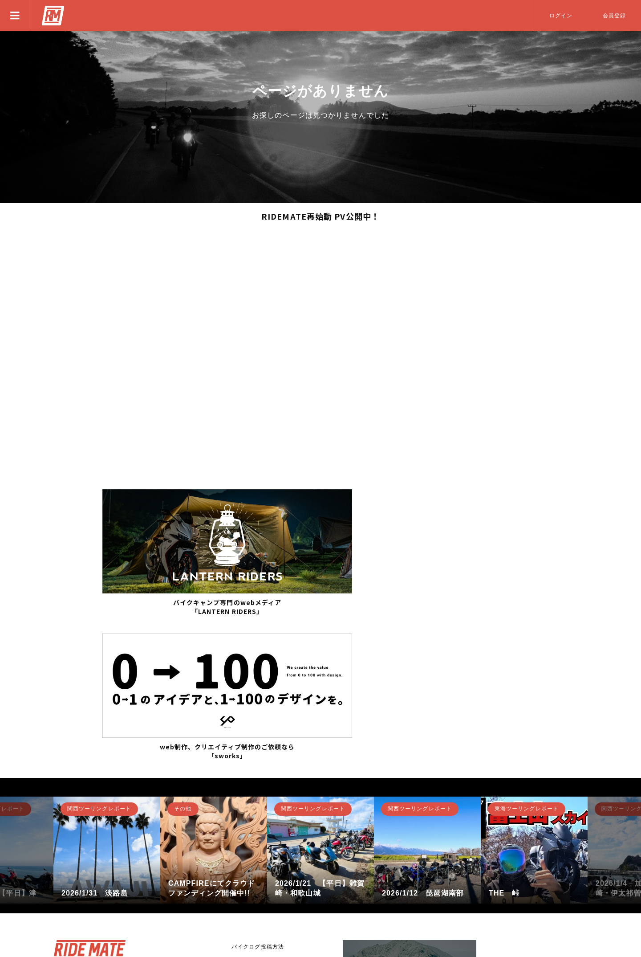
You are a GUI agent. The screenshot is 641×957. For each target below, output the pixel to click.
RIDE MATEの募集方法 (262, 802)
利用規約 (243, 884)
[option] (106, 688)
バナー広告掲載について (263, 851)
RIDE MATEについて (259, 835)
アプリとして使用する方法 (266, 818)
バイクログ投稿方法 (257, 785)
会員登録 (614, 15)
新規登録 (82, 863)
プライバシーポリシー (260, 868)
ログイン (560, 15)
